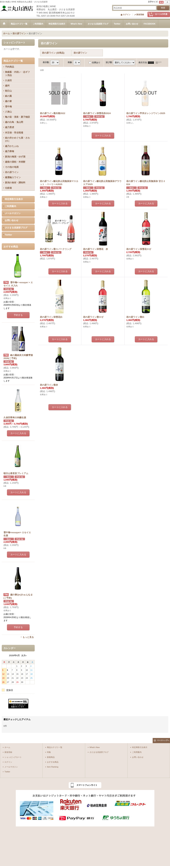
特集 (49, 752)
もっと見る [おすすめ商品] (28, 637)
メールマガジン (13, 213)
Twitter (8, 234)
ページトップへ (163, 740)
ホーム (7, 747)
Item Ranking (52, 767)
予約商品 (9, 66)
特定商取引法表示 (14, 199)
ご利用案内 (10, 206)
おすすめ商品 (52, 762)
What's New (95, 747)
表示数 (46, 62)
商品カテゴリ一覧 (54, 747)
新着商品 (51, 757)
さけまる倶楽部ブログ (16, 227)
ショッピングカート (13, 757)
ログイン (126, 14)
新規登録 (140, 14)
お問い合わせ (11, 220)
